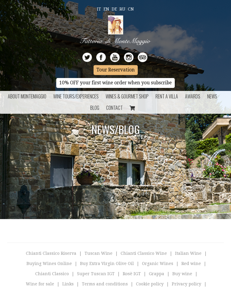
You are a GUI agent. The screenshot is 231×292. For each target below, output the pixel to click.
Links (68, 283)
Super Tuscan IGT (96, 273)
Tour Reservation (116, 70)
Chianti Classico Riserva (51, 253)
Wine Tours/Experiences (76, 96)
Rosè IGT (132, 273)
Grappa (156, 273)
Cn (131, 9)
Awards (192, 96)
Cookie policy (150, 283)
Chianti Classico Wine (144, 253)
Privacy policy (186, 283)
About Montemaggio (27, 96)
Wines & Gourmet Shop (127, 96)
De (114, 9)
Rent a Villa (167, 96)
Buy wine (182, 273)
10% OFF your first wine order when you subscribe (115, 83)
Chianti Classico (52, 273)
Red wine (191, 263)
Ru (122, 9)
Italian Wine (188, 253)
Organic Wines (157, 263)
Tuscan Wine (98, 253)
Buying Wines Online (49, 263)
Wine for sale (40, 283)
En (106, 9)
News (212, 96)
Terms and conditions (105, 283)
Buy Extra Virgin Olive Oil (107, 263)
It (99, 9)
